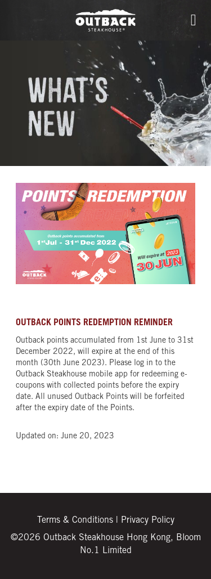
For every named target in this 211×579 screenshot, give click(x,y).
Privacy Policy (147, 520)
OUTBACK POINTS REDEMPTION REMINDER (94, 322)
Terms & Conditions (75, 520)
